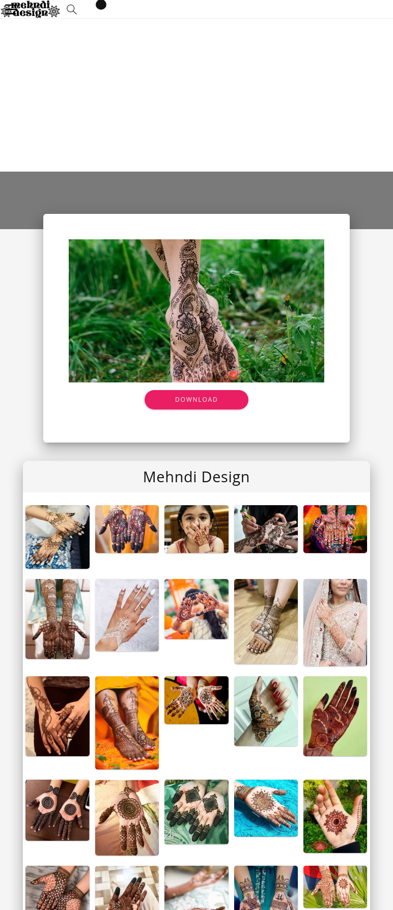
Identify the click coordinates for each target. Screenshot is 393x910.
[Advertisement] (196, 95)
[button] (71, 9)
